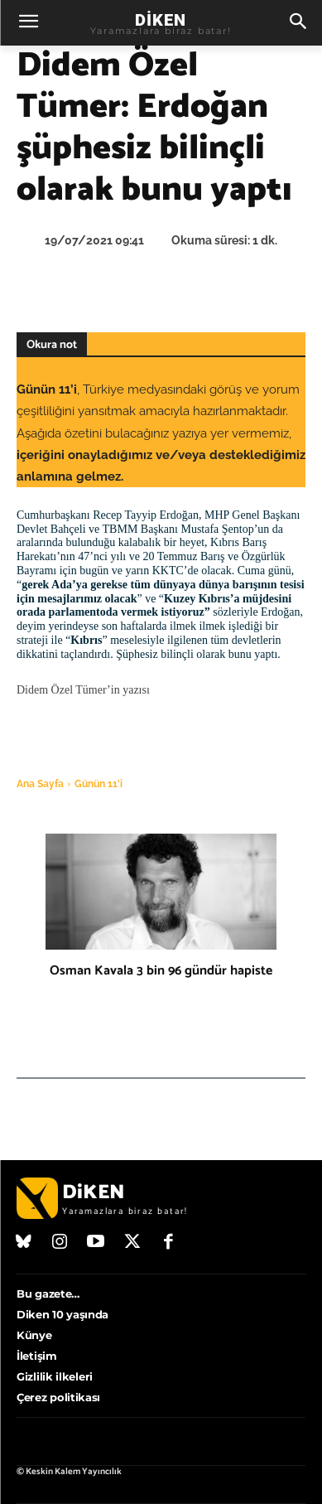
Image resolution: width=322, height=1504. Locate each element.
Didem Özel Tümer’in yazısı (83, 690)
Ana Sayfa (40, 784)
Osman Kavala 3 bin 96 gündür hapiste (161, 971)
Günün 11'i (98, 784)
